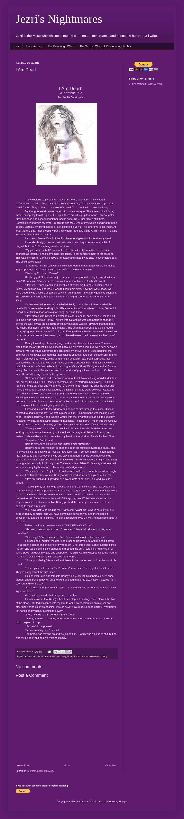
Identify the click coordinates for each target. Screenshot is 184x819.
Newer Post (23, 765)
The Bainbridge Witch (61, 46)
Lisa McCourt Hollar (45, 656)
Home (16, 46)
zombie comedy (91, 656)
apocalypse (30, 656)
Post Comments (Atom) (42, 771)
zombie (79, 656)
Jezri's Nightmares (59, 18)
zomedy (103, 656)
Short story (61, 656)
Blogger (123, 801)
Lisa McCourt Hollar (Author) (147, 84)
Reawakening (33, 46)
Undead (71, 656)
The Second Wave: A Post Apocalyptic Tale (106, 46)
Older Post (110, 765)
